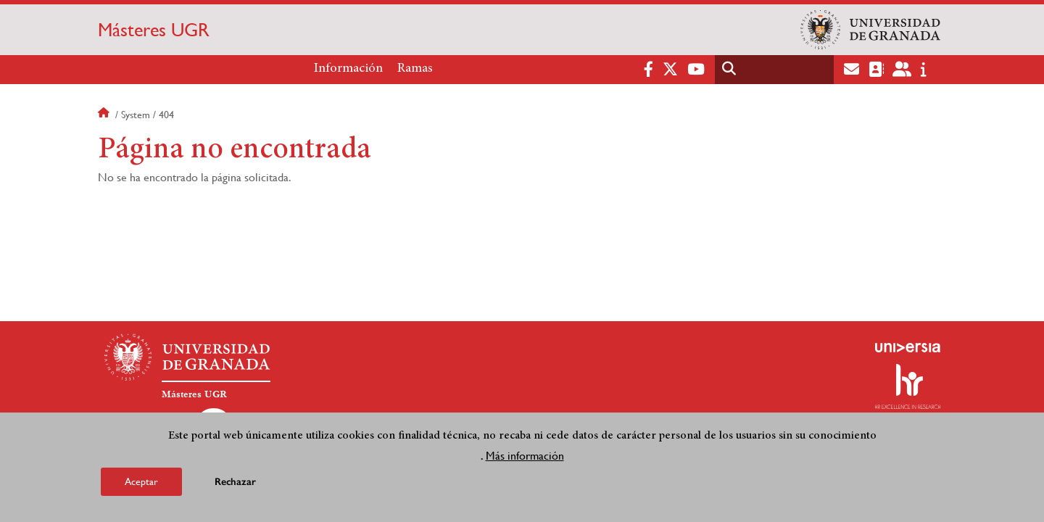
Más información (525, 457)
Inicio (105, 114)
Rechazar (235, 483)
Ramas (415, 68)
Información (348, 68)
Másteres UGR (154, 29)
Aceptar (141, 483)
